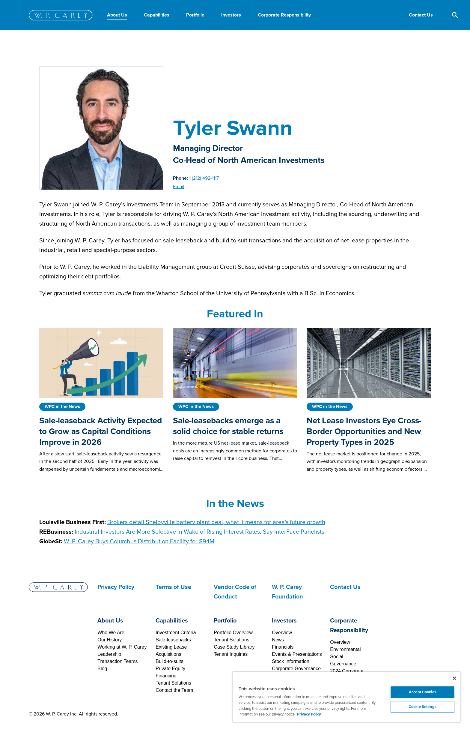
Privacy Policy (115, 587)
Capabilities (172, 620)
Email (178, 187)
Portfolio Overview (233, 632)
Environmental (345, 649)
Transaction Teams (117, 661)
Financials (282, 647)
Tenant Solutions (173, 683)
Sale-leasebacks (173, 639)
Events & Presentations (297, 654)
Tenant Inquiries (231, 654)
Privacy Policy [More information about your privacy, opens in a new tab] (309, 714)
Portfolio (225, 620)
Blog (102, 668)
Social (336, 656)
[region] (346, 697)
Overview (282, 632)
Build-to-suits (169, 661)
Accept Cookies (422, 692)
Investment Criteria (176, 632)
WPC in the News (62, 406)
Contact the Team (174, 690)
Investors (284, 620)
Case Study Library (234, 647)
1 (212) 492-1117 (203, 178)
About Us (110, 620)
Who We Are (110, 632)
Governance (343, 663)
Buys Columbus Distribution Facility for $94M (139, 541)
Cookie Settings (422, 706)
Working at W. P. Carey (122, 647)
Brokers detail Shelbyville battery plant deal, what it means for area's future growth (216, 522)
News (278, 639)
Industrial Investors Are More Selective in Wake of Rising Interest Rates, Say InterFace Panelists (199, 532)
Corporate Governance (296, 668)
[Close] (454, 678)
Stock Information (290, 661)
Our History (109, 639)
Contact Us (345, 587)
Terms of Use (173, 587)
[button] (421, 15)
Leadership (109, 654)
